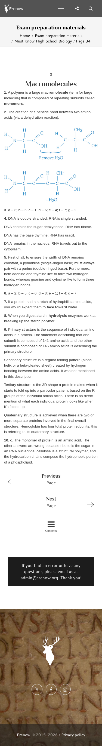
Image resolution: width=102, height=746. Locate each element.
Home (25, 35)
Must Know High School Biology (43, 41)
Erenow (23, 735)
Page (48, 479)
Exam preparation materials (58, 35)
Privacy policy (73, 735)
